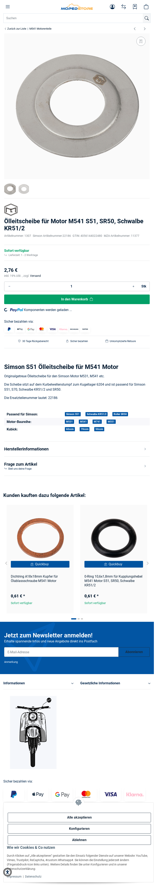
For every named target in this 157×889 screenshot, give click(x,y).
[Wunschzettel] (135, 6)
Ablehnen (79, 840)
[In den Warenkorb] (77, 299)
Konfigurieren (79, 829)
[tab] (73, 618)
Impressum (14, 876)
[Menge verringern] (9, 286)
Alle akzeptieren (79, 817)
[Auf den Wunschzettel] (141, 41)
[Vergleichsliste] (123, 6)
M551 (111, 421)
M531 (69, 421)
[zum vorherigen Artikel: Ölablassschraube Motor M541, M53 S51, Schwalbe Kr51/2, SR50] (135, 28)
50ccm (99, 429)
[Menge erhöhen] (133, 286)
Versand (35, 275)
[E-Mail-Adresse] (61, 652)
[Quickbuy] (40, 564)
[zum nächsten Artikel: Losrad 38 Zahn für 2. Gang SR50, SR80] (145, 28)
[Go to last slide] (6, 563)
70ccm (84, 429)
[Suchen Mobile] (77, 18)
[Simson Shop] (77, 7)
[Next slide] (148, 563)
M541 (83, 421)
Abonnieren (134, 652)
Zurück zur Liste (15, 28)
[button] (8, 6)
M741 (97, 421)
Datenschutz (33, 876)
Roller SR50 (120, 414)
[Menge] (71, 286)
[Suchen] (146, 18)
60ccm (70, 429)
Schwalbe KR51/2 (97, 414)
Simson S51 (72, 414)
